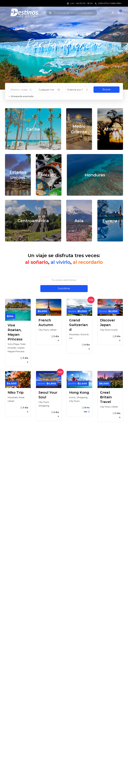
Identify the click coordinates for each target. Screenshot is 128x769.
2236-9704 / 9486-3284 (108, 3)
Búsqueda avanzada (20, 96)
